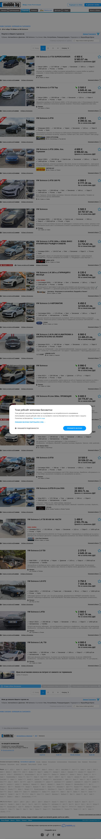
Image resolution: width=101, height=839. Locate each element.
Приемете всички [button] (74, 428)
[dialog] (50, 419)
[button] (50, 422)
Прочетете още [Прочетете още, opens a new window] (39, 418)
